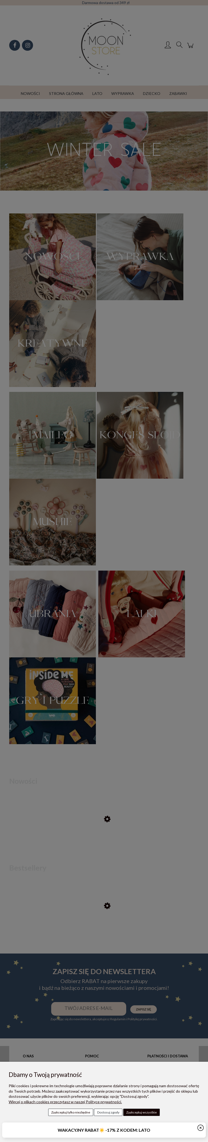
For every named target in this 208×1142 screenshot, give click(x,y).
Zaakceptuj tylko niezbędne (70, 1112)
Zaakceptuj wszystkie (141, 1112)
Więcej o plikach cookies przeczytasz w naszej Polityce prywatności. (65, 1101)
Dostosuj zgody (108, 1112)
